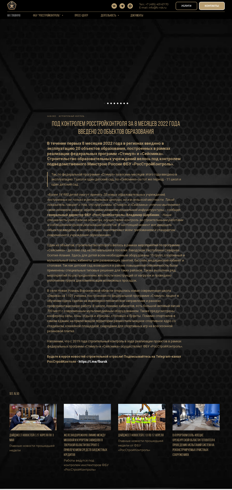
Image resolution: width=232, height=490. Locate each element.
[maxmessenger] (130, 6)
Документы (136, 15)
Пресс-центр (81, 15)
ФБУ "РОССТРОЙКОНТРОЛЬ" (47, 15)
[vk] (114, 6)
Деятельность (109, 15)
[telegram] (122, 6)
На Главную (13, 15)
